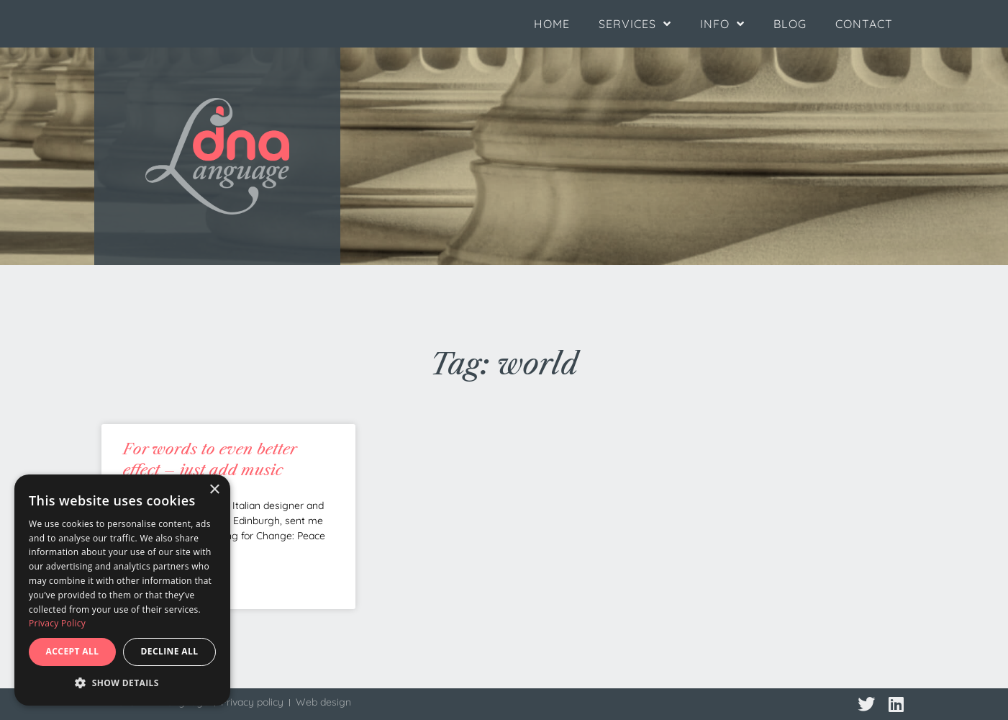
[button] (122, 683)
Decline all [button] (170, 651)
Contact (864, 24)
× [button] (214, 490)
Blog (790, 24)
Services (635, 24)
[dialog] (122, 590)
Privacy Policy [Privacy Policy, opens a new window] (57, 623)
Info (722, 24)
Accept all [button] (72, 651)
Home (552, 24)
